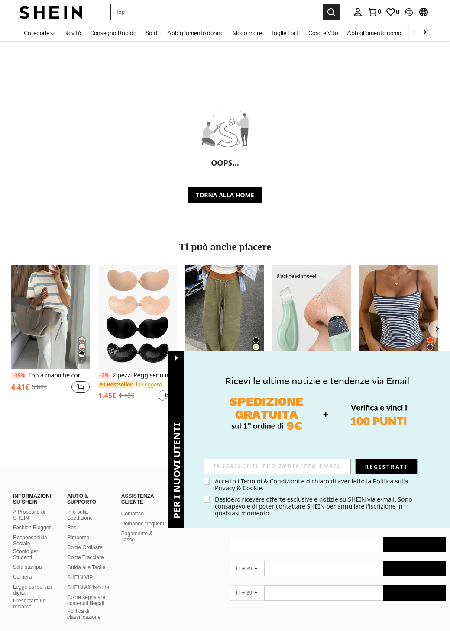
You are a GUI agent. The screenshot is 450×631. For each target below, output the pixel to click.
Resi (72, 517)
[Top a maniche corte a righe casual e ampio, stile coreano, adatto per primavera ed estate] (50, 317)
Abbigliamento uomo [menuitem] (374, 32)
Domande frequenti (143, 513)
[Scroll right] (425, 32)
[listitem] (50, 338)
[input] (277, 466)
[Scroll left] (414, 32)
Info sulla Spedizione (80, 505)
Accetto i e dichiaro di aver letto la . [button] (312, 484)
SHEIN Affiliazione (88, 577)
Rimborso (78, 527)
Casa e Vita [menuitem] (323, 32)
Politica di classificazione (83, 604)
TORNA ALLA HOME (225, 195)
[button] (216, 12)
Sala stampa (27, 557)
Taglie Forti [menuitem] (285, 32)
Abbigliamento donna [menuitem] (195, 32)
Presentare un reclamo (29, 593)
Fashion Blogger (32, 517)
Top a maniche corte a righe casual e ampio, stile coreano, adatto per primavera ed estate (50, 375)
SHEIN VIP (80, 567)
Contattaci (133, 503)
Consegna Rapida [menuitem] (113, 32)
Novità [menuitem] (72, 32)
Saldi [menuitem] (152, 32)
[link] (374, 11)
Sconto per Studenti (25, 544)
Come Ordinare (85, 537)
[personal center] (358, 12)
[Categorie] (39, 32)
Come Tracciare (85, 547)
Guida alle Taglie (86, 557)
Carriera (22, 566)
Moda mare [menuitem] (247, 32)
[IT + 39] (247, 558)
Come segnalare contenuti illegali (86, 590)
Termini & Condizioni (270, 481)
